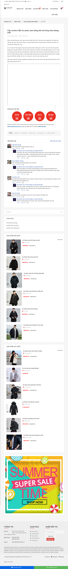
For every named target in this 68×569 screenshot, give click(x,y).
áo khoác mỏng (29, 552)
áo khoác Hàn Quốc (35, 554)
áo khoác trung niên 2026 (53, 549)
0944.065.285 (15, 541)
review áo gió (32, 133)
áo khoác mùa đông (53, 554)
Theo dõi (50, 538)
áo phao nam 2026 (43, 549)
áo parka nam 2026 (18, 550)
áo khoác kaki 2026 (36, 550)
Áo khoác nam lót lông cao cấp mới (33, 292)
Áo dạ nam (34, 537)
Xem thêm (60, 239)
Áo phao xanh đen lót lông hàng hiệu (34, 274)
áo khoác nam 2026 (24, 549)
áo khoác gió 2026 (27, 550)
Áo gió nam (34, 533)
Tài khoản (55, 1)
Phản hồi (18, 148)
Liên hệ (22, 1)
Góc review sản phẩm (31, 21)
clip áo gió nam (40, 133)
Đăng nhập (50, 541)
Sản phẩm (28, 8)
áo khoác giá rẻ (27, 554)
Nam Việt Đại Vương (17, 161)
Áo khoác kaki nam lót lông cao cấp (33, 437)
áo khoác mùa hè (45, 554)
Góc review (54, 8)
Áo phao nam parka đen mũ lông (32, 386)
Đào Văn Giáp (16, 193)
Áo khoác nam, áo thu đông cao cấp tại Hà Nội (30, 151)
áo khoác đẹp (11, 554)
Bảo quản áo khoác (13, 225)
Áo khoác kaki (34, 540)
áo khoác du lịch (36, 552)
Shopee (61, 558)
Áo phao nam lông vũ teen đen (31, 420)
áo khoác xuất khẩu (54, 550)
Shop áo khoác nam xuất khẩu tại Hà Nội (15, 558)
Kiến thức (45, 8)
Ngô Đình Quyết (16, 145)
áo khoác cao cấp (45, 552)
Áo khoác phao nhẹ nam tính (30, 257)
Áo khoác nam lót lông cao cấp (31, 240)
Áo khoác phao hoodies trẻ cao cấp (33, 326)
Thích (13, 148)
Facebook (54, 558)
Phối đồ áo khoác (12, 223)
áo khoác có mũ (12, 552)
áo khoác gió (24, 133)
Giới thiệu (18, 1)
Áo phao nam (34, 535)
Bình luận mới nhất (55, 141)
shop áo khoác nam (14, 549)
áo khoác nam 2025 (34, 549)
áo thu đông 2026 (45, 550)
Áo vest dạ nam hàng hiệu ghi (30, 369)
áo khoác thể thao (19, 554)
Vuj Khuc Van (16, 177)
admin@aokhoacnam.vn (14, 126)
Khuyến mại (37, 8)
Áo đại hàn (33, 542)
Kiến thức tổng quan (13, 228)
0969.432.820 (12, 1)
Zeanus (47, 558)
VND (62, 1)
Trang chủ (19, 8)
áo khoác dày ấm (21, 552)
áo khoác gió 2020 (50, 133)
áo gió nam (16, 133)
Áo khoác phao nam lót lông (30, 309)
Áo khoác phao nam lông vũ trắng (32, 352)
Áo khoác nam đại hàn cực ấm (31, 403)
